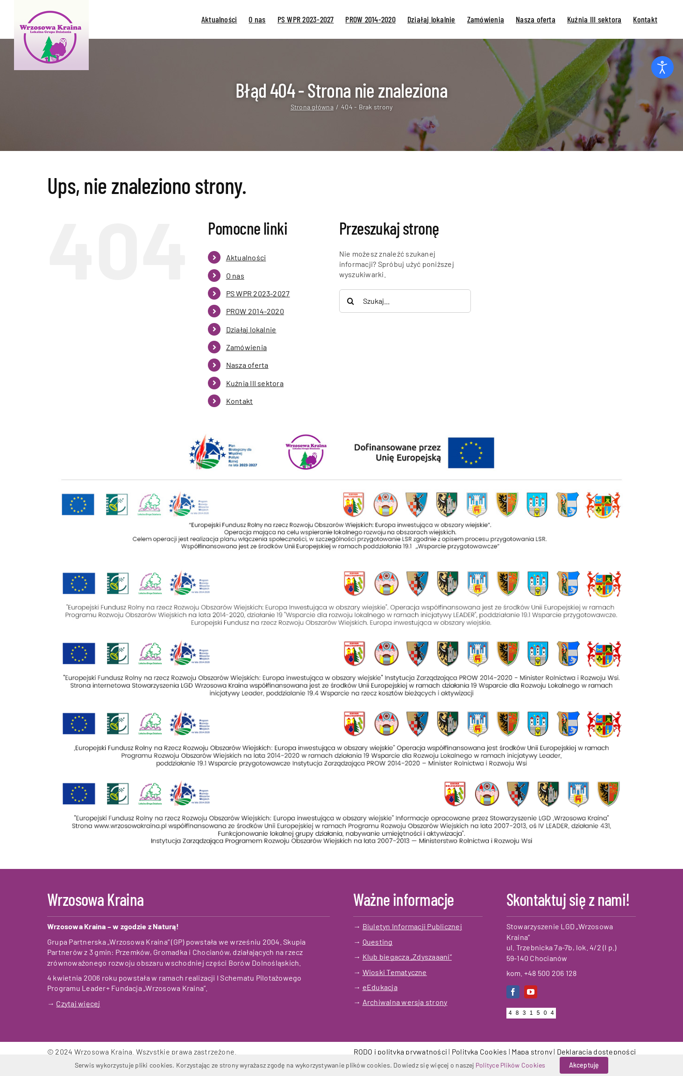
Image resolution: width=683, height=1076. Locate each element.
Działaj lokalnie (251, 329)
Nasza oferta (247, 364)
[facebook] (512, 991)
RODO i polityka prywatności (400, 1051)
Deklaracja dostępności (596, 1051)
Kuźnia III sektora (255, 383)
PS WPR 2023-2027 (258, 293)
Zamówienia (246, 347)
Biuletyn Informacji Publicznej (412, 926)
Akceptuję (584, 1065)
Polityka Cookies (479, 1051)
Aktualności (246, 257)
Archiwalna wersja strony (405, 1001)
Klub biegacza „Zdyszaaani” (407, 956)
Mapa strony (532, 1051)
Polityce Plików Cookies (511, 1065)
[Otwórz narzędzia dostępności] (662, 67)
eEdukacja (380, 987)
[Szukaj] (351, 301)
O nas (235, 275)
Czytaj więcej (78, 1003)
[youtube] (530, 991)
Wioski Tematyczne (395, 972)
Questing (378, 941)
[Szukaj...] (405, 301)
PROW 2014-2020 (255, 311)
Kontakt (239, 400)
